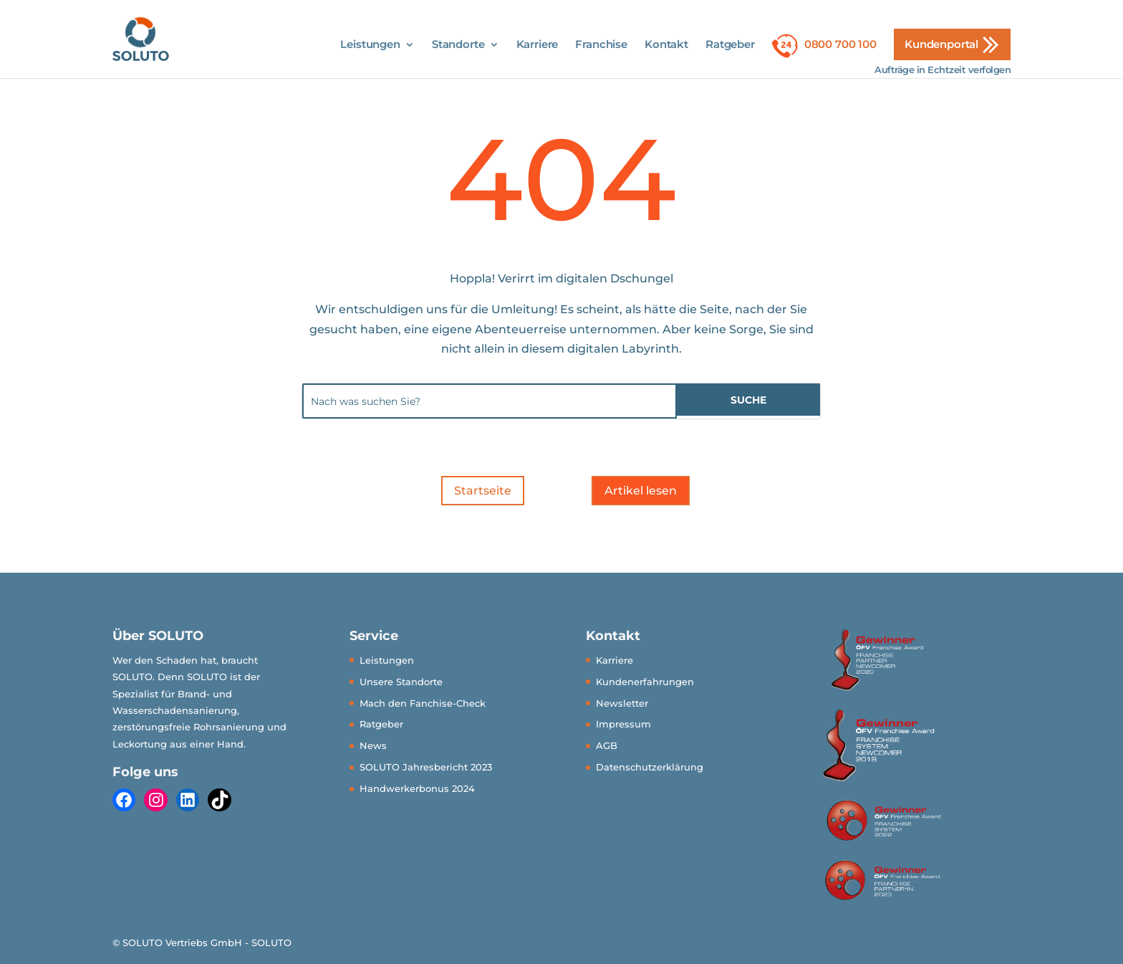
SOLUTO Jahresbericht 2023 (426, 767)
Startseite (482, 490)
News (373, 745)
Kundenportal (941, 44)
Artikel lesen (640, 490)
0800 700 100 (840, 44)
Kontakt (666, 45)
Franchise (601, 45)
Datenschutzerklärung (649, 767)
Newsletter (622, 703)
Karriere (537, 45)
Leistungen (370, 45)
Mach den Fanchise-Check (423, 703)
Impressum (623, 724)
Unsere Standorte (401, 681)
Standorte (458, 45)
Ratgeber (730, 45)
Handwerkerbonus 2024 (417, 788)
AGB (606, 745)
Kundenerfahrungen (645, 681)
